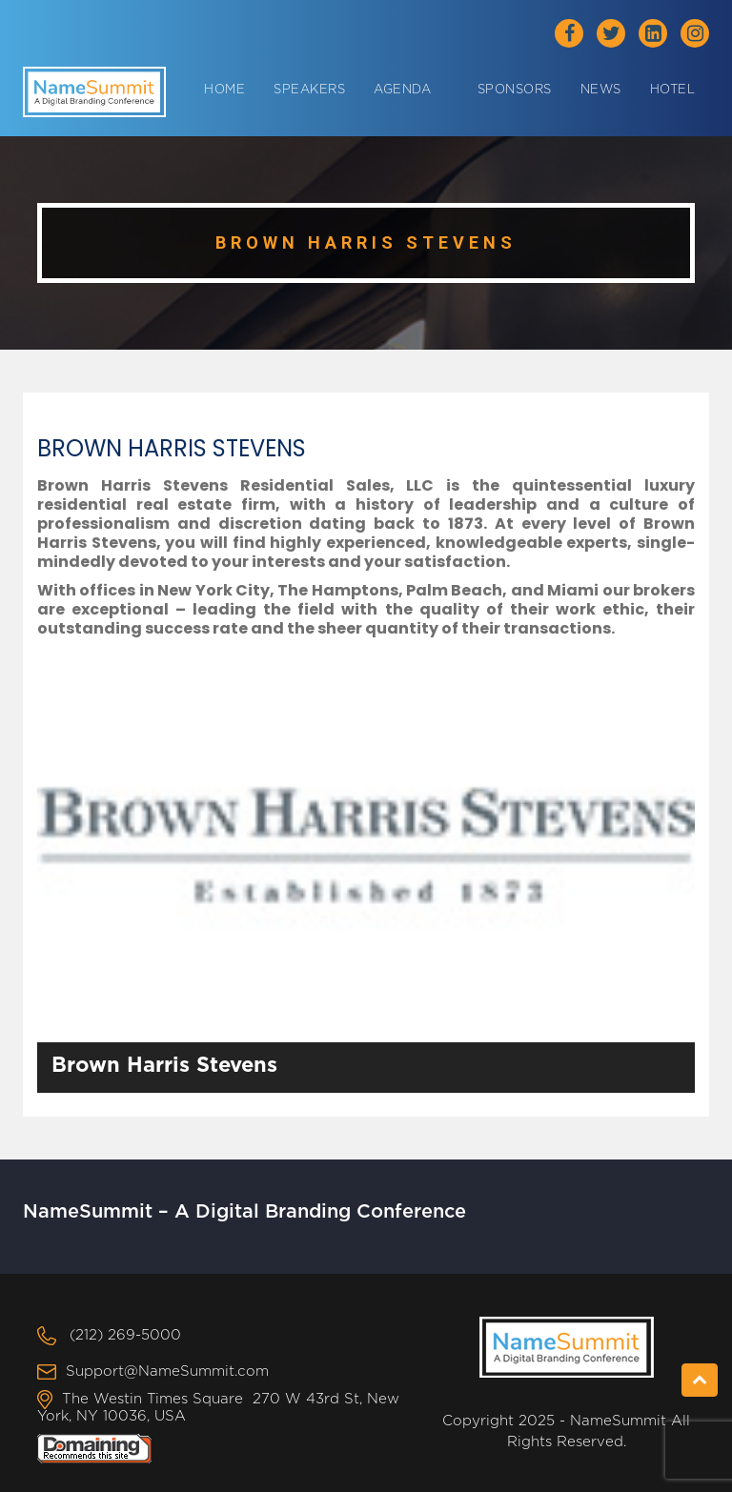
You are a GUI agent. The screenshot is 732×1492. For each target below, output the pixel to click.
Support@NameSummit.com (167, 1371)
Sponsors (515, 90)
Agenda (402, 90)
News (600, 90)
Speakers (309, 90)
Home (224, 90)
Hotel (673, 90)
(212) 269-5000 (125, 1335)
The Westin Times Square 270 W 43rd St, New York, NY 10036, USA (218, 1407)
